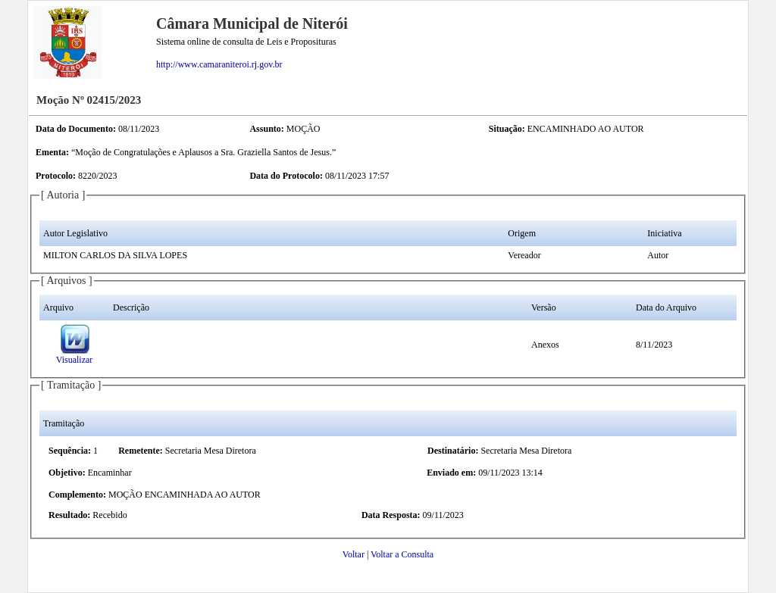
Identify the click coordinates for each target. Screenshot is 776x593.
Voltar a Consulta (402, 554)
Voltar (354, 554)
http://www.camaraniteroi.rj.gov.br (219, 64)
